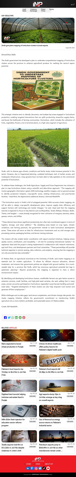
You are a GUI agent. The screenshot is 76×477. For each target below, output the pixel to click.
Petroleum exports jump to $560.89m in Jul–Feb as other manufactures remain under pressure (51, 448)
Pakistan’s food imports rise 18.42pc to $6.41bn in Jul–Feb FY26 (14, 372)
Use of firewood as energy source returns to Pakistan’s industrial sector (50, 422)
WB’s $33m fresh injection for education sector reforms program (13, 422)
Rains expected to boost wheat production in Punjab (12, 345)
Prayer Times (43, 10)
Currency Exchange (33, 10)
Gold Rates (24, 10)
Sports (51, 9)
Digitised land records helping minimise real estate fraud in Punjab (13, 397)
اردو (73, 4)
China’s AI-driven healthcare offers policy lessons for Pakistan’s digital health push (50, 347)
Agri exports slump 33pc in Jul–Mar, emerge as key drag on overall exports (50, 397)
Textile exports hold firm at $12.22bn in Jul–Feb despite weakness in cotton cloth (13, 448)
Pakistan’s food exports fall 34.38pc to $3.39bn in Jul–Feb (51, 370)
